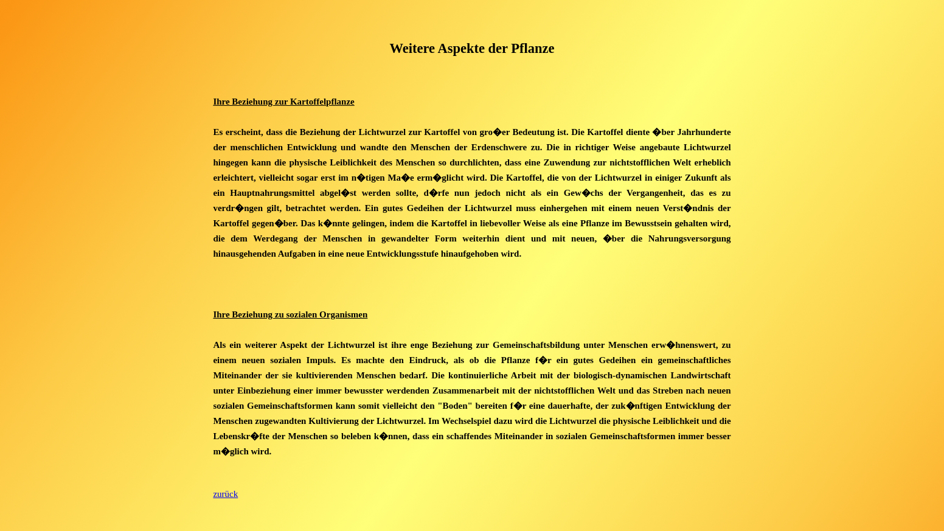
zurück (225, 494)
